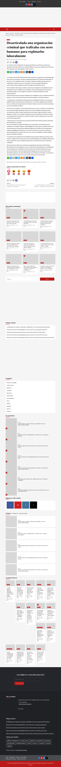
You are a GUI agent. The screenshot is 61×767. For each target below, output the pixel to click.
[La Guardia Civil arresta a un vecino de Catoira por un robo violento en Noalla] (47, 236)
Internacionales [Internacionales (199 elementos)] (20, 743)
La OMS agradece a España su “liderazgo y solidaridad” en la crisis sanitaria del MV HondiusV (28, 327)
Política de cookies (21, 758)
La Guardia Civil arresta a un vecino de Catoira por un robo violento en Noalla (47, 245)
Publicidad (33, 1)
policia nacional (26, 162)
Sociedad (9, 406)
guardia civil (20, 162)
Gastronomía (10, 395)
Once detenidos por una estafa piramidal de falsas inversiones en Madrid (30, 222)
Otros (8, 401)
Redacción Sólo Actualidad (12, 59)
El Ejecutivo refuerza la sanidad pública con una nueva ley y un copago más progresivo (27, 329)
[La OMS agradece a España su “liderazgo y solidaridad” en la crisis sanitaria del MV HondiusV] (11, 423)
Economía (9, 390)
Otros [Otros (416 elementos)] (29, 743)
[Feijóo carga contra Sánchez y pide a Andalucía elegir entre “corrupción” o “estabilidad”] (11, 478)
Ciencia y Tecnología (11, 382)
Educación (9, 393)
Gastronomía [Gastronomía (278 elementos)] (10, 743)
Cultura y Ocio (10, 385)
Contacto (39, 1)
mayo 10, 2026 (50, 618)
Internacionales (10, 398)
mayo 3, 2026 (32, 271)
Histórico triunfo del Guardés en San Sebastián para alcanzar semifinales (40, 655)
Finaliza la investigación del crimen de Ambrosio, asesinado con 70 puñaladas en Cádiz (13, 267)
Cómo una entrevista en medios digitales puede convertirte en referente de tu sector (27, 334)
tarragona (35, 162)
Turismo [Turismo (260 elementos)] (9, 746)
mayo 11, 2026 (16, 225)
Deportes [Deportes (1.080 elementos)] (32, 740)
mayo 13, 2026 (10, 599)
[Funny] (14, 172)
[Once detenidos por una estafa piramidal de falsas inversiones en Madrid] (30, 214)
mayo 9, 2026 (49, 226)
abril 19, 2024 (21, 59)
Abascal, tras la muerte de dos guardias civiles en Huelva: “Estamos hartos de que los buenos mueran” (30, 337)
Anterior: (19, 185)
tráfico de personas (42, 162)
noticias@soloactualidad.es (25, 704)
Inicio (29, 1)
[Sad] (24, 172)
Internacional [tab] (23, 513)
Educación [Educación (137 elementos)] (47, 740)
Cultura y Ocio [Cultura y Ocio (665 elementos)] (24, 740)
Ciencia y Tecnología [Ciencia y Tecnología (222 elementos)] (12, 740)
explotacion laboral (13, 162)
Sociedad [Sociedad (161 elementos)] (41, 743)
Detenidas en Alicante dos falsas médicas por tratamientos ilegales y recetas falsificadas (47, 267)
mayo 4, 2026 (49, 247)
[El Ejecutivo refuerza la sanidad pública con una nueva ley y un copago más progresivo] (11, 434)
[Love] (9, 172)
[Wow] (19, 172)
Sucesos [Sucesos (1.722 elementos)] (48, 743)
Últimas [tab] (9, 513)
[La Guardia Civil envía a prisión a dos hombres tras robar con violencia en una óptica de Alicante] (30, 236)
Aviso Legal (23, 757)
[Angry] (29, 172)
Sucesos (8, 39)
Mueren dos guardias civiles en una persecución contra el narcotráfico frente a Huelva (13, 245)
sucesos (31, 162)
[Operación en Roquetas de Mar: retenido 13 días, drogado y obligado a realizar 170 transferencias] (30, 259)
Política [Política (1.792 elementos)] (35, 743)
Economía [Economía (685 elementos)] (40, 740)
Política (8, 403)
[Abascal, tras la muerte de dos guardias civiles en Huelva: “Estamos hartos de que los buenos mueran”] (11, 467)
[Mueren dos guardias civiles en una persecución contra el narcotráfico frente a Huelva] (14, 236)
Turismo (9, 411)
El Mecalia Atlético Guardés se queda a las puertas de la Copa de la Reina (50, 613)
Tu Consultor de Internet (21, 750)
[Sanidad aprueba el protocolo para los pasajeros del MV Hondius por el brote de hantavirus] (47, 214)
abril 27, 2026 (49, 270)
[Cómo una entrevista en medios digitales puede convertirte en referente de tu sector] (11, 456)
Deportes (9, 387)
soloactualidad (10, 225)
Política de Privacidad (11, 758)
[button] (7, 29)
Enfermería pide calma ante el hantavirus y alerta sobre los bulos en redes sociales (13, 222)
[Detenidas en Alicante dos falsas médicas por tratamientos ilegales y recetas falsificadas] (47, 259)
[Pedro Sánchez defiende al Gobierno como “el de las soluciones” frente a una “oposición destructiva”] (11, 490)
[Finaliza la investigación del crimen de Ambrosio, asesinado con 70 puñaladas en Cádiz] (14, 259)
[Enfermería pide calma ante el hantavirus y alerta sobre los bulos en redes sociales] (14, 214)
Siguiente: (42, 185)
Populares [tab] (15, 513)
